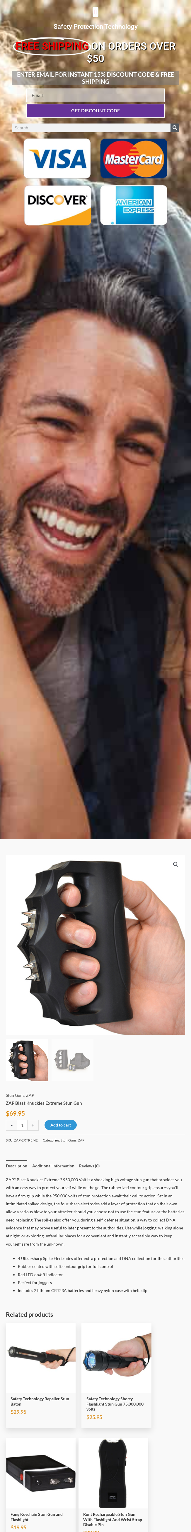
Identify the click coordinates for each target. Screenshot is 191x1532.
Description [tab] (16, 1165)
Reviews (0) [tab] (89, 1165)
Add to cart (60, 1124)
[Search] (174, 128)
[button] (95, 12)
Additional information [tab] (53, 1165)
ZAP (30, 1095)
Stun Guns (15, 1095)
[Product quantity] (22, 1125)
